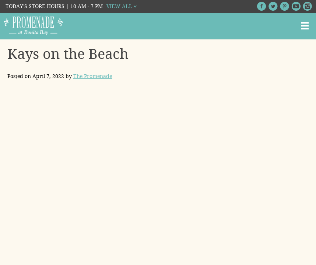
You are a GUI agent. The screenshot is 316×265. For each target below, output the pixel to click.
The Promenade (92, 76)
